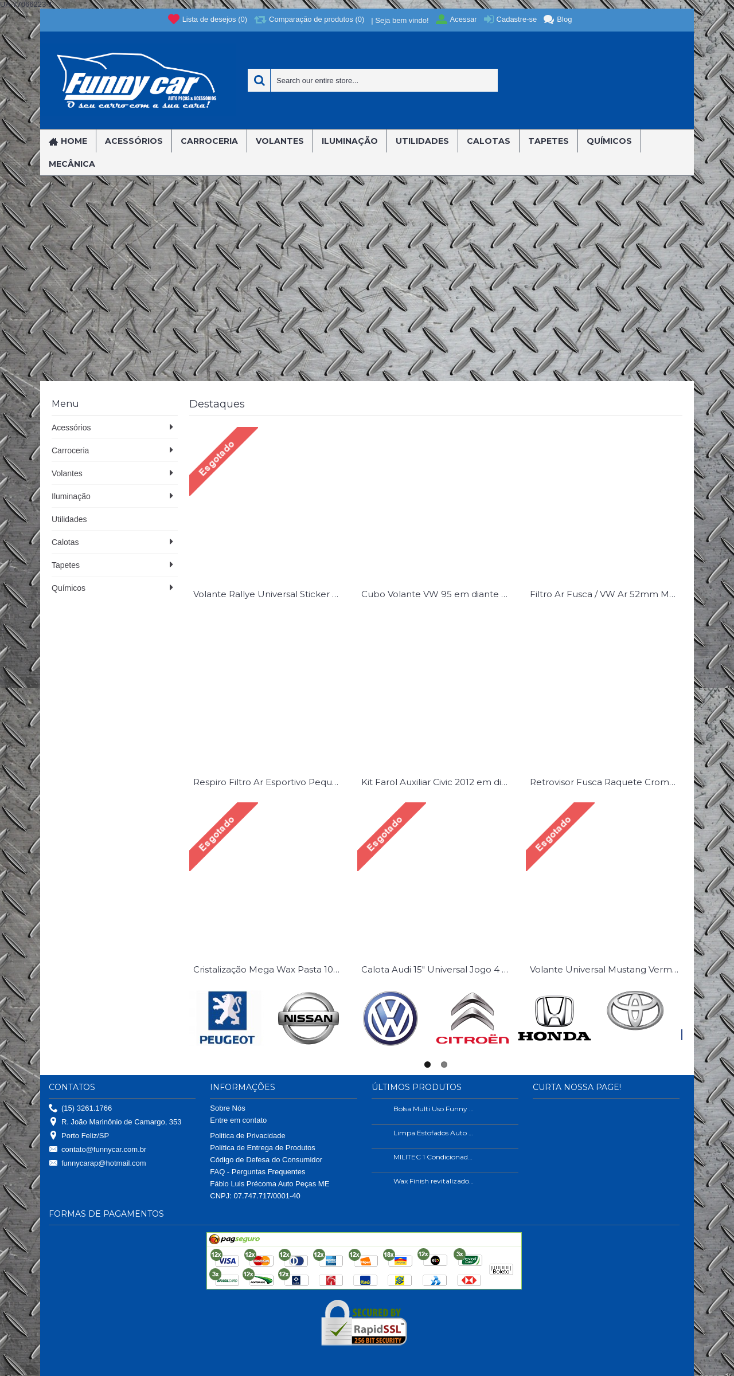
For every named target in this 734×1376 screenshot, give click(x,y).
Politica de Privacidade (248, 1135)
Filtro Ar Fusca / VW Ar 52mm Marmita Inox (606, 594)
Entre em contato (238, 1120)
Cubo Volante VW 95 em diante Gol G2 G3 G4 (437, 594)
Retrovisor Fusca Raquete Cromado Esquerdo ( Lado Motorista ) (606, 782)
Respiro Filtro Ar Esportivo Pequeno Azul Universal (269, 782)
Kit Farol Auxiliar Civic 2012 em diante (437, 782)
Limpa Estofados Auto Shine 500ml (434, 1132)
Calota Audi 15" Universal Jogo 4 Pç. (437, 969)
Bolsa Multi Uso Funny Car (434, 1108)
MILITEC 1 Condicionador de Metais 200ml (434, 1156)
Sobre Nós (227, 1108)
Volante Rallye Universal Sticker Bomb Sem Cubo (269, 594)
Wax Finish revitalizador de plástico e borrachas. (434, 1181)
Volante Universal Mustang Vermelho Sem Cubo (606, 969)
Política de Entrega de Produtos (262, 1147)
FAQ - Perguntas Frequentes (257, 1171)
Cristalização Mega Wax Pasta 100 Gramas (269, 969)
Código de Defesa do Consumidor (266, 1159)
